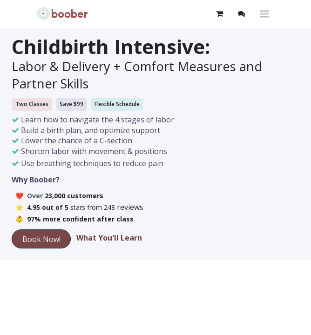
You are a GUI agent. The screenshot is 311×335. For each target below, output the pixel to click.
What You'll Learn (109, 238)
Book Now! (41, 239)
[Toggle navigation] (264, 14)
